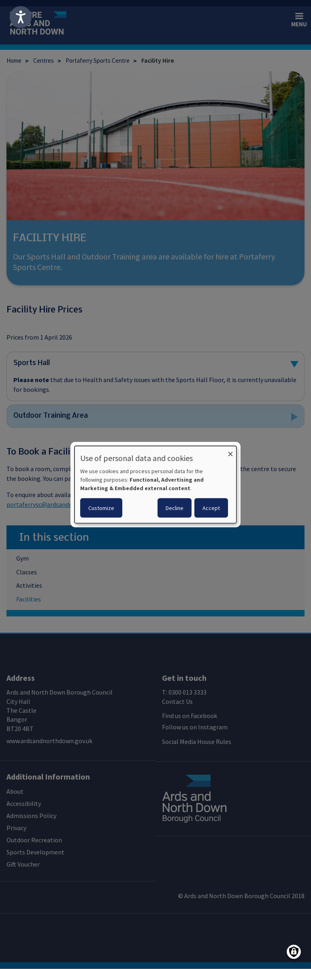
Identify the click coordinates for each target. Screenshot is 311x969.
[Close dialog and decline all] (230, 451)
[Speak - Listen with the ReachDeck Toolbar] (21, 17)
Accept (211, 507)
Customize (101, 507)
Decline (174, 507)
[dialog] (155, 484)
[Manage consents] (294, 952)
